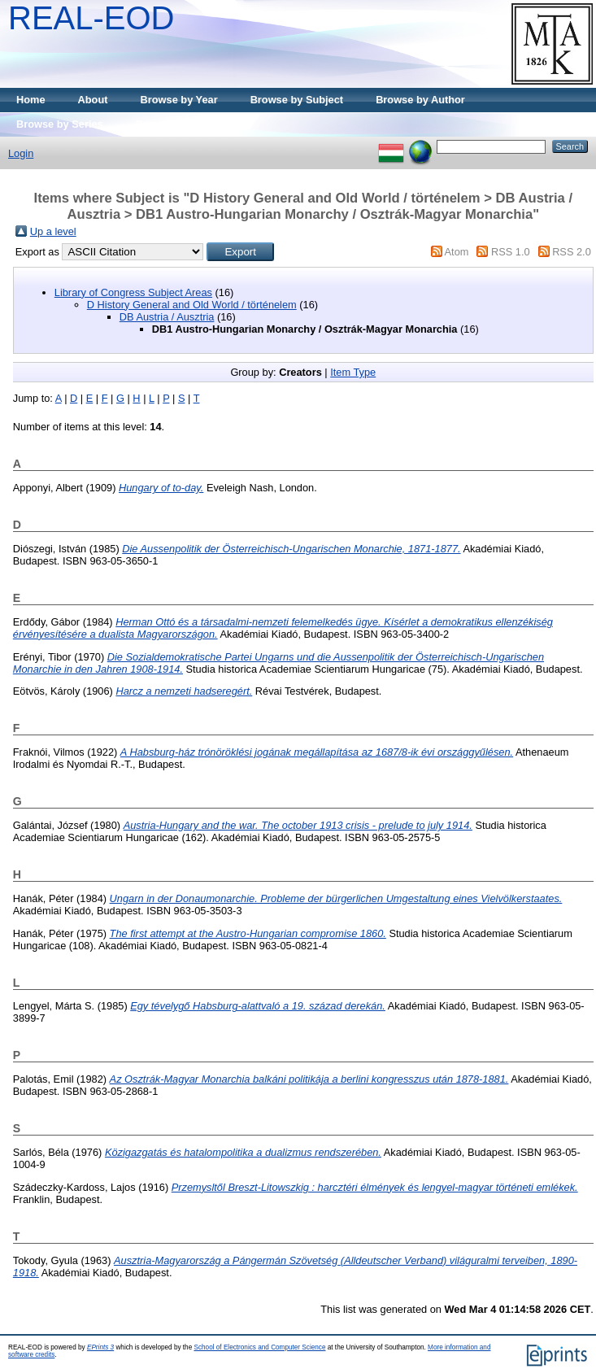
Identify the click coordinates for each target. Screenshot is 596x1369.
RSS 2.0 (571, 252)
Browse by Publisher (187, 124)
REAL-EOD (91, 18)
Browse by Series (59, 124)
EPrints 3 (100, 1347)
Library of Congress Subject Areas (133, 292)
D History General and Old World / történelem (192, 305)
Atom (457, 252)
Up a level (53, 231)
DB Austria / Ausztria (167, 317)
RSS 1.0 (510, 252)
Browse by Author (420, 100)
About (93, 100)
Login (20, 153)
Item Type (353, 372)
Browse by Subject (297, 100)
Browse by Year (179, 100)
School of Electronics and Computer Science (259, 1347)
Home (31, 100)
